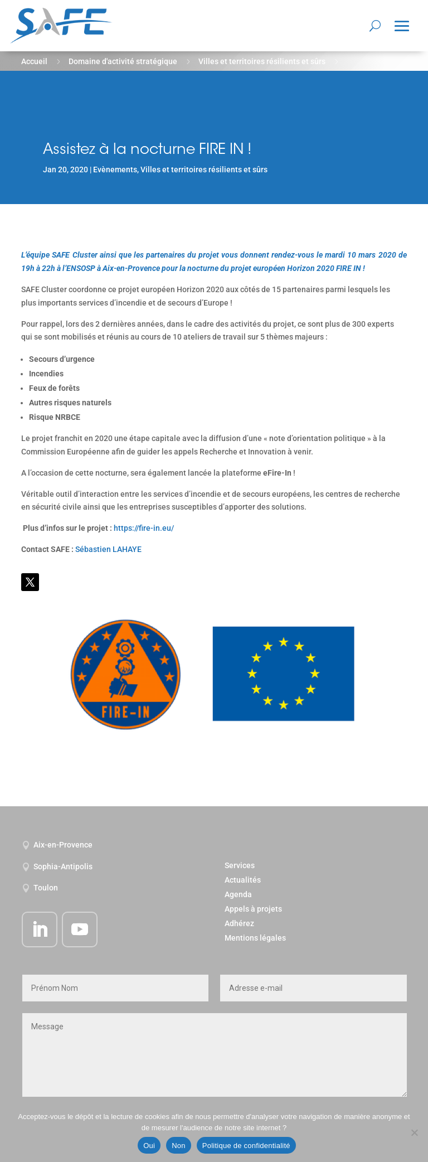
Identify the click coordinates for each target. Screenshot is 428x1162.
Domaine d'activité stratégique (123, 61)
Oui (149, 1145)
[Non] (414, 1132)
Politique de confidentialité (246, 1145)
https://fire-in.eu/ (144, 528)
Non (179, 1145)
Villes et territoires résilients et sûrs (261, 61)
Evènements (115, 169)
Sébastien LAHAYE (108, 549)
